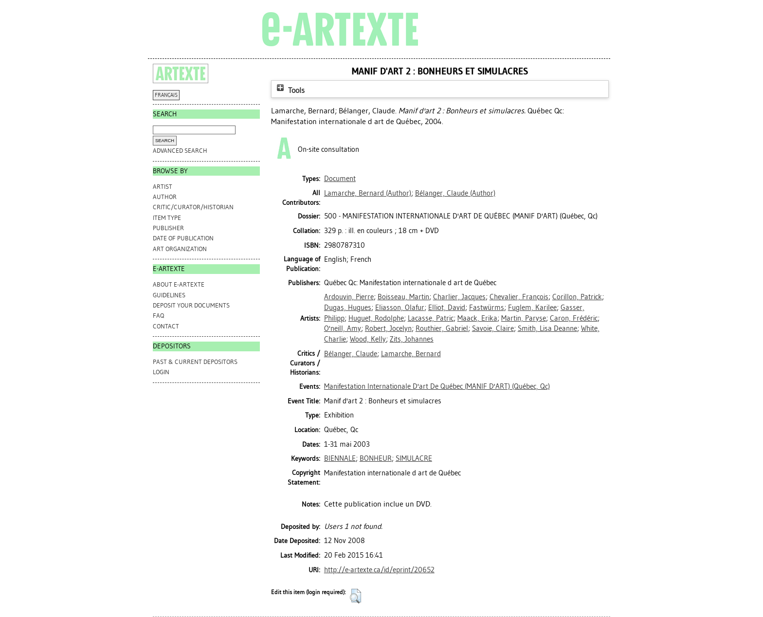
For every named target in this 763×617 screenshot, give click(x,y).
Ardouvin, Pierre (349, 296)
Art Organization (180, 249)
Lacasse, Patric (431, 318)
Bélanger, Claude (350, 353)
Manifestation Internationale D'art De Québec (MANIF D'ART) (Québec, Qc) (437, 386)
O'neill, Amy (342, 328)
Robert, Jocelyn (388, 328)
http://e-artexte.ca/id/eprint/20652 (379, 569)
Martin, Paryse (523, 318)
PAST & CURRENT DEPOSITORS (195, 361)
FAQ (158, 315)
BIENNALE (340, 458)
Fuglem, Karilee (532, 307)
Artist (162, 186)
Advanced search (180, 150)
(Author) (367, 193)
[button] (355, 596)
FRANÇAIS (166, 95)
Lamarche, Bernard (411, 353)
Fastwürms (486, 307)
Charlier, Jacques (459, 296)
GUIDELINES (169, 295)
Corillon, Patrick (577, 296)
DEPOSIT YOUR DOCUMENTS (191, 305)
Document (340, 178)
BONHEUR (376, 458)
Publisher (168, 228)
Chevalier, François (519, 296)
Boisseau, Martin (403, 296)
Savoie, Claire (493, 328)
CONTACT (166, 326)
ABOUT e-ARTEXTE (178, 284)
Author (165, 196)
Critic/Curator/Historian (193, 207)
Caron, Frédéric (574, 318)
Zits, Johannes (412, 339)
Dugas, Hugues (347, 307)
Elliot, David (446, 307)
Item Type (167, 217)
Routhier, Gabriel (442, 328)
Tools (289, 90)
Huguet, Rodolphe (376, 318)
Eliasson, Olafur (399, 307)
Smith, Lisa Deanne (547, 328)
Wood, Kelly (368, 339)
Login (161, 372)
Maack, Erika (477, 318)
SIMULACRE (414, 458)
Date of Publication (183, 238)
